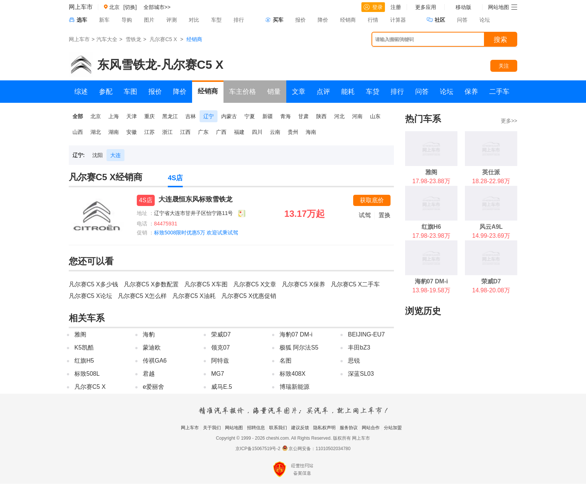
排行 (239, 20)
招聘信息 (256, 427)
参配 (105, 91)
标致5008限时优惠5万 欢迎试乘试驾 (196, 233)
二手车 (499, 91)
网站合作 (371, 427)
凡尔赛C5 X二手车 (355, 284)
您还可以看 (91, 261)
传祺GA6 (155, 360)
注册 (396, 7)
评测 (171, 20)
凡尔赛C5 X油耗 (194, 296)
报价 (300, 20)
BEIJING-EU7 (366, 334)
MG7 (217, 373)
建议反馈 (300, 427)
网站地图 (234, 427)
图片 (149, 20)
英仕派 (491, 172)
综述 (81, 91)
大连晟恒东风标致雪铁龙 (195, 199)
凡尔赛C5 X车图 (206, 284)
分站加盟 (393, 427)
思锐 (354, 360)
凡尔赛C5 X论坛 (90, 296)
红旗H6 (431, 227)
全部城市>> (157, 7)
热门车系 (423, 119)
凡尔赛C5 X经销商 (105, 177)
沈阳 (97, 155)
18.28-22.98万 (491, 181)
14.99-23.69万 (491, 236)
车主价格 (242, 91)
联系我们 (278, 427)
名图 (286, 360)
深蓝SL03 (361, 373)
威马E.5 (221, 387)
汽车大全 (106, 39)
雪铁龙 (133, 39)
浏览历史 (423, 311)
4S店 (175, 178)
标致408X (292, 373)
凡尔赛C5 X (163, 39)
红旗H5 (84, 360)
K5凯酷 (84, 347)
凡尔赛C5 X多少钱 (93, 284)
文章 (298, 91)
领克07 (220, 347)
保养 (471, 91)
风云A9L (491, 227)
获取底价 (372, 200)
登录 (373, 7)
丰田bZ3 (359, 347)
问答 (462, 20)
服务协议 (349, 427)
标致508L (87, 373)
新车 (104, 20)
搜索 (500, 39)
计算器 (398, 20)
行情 (373, 20)
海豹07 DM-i (296, 334)
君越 (149, 373)
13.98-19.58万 (431, 290)
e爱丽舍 (153, 387)
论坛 (484, 20)
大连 (115, 155)
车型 (216, 20)
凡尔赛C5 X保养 (303, 284)
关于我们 (212, 427)
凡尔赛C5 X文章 (255, 284)
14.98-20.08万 (491, 290)
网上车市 (81, 7)
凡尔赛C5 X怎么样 (142, 296)
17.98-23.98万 (431, 236)
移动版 (463, 7)
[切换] (130, 7)
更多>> (509, 121)
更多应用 (425, 7)
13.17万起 (304, 214)
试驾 (365, 215)
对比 (194, 20)
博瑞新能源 (294, 387)
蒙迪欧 (152, 347)
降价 (323, 20)
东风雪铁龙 (127, 64)
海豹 (149, 334)
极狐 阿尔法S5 (299, 347)
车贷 (372, 91)
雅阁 (80, 334)
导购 (126, 20)
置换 (385, 215)
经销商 (348, 20)
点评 (323, 91)
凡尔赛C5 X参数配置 (151, 284)
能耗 (348, 91)
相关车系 (87, 318)
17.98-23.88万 (431, 181)
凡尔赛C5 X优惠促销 (249, 296)
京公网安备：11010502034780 (319, 448)
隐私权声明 (324, 427)
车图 (130, 91)
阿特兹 (220, 360)
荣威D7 (221, 334)
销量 (274, 91)
